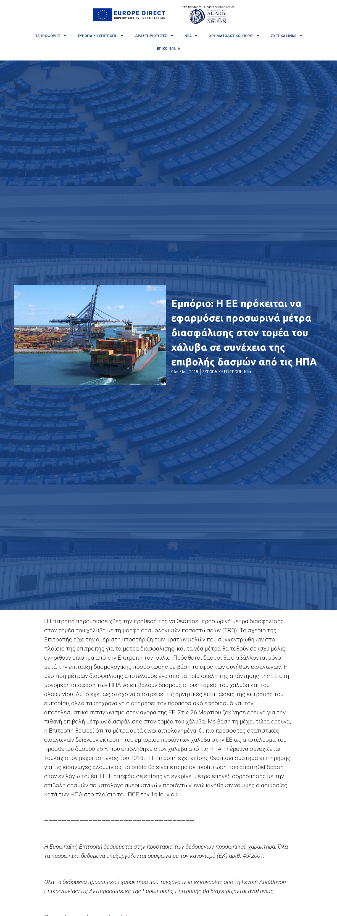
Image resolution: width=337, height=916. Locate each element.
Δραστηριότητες (154, 35)
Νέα (191, 35)
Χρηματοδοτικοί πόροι (234, 35)
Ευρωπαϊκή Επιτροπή (101, 35)
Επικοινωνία (168, 48)
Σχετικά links (287, 35)
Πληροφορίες (51, 35)
